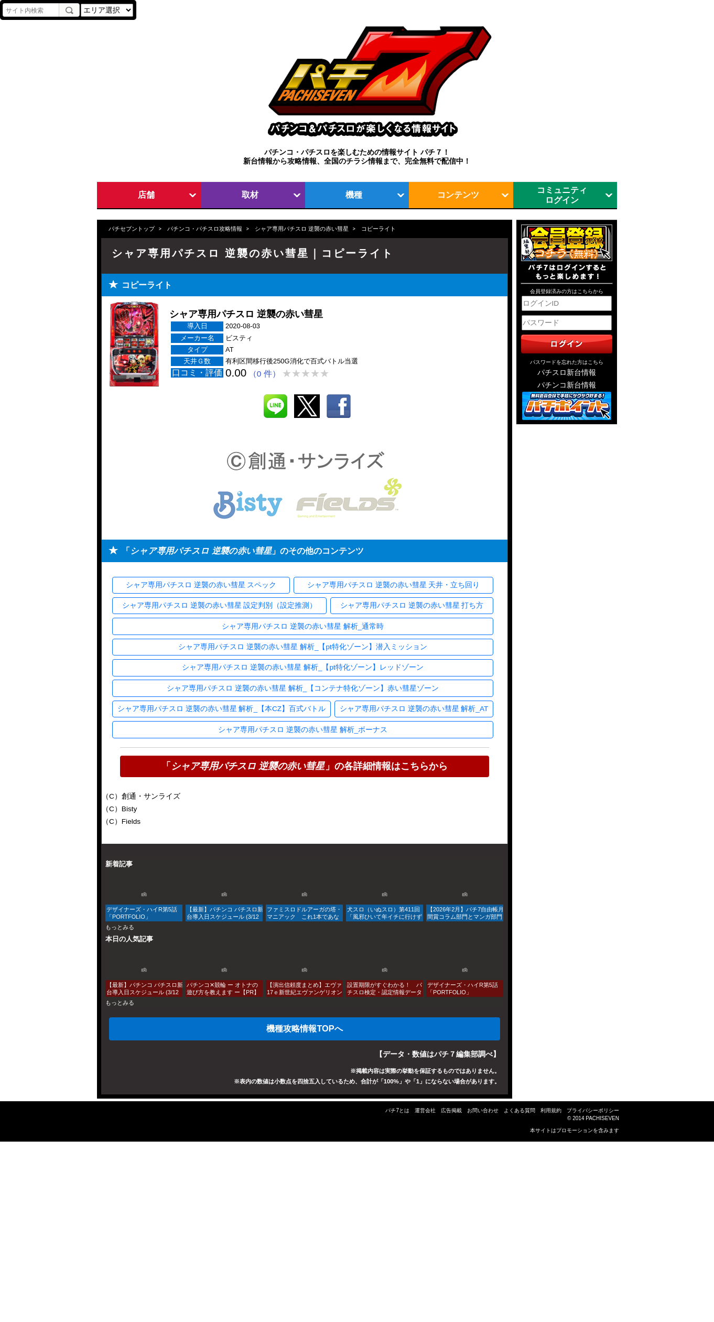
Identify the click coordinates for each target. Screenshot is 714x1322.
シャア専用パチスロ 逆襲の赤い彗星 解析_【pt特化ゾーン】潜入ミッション (302, 647)
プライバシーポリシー (593, 1110)
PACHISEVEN (602, 1118)
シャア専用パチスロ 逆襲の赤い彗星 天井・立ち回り (393, 585)
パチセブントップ (132, 228)
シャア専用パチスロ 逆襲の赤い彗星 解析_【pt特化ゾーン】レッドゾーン (302, 667)
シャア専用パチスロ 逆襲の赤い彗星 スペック (201, 585)
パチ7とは (397, 1110)
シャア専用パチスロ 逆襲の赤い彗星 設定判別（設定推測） (219, 605)
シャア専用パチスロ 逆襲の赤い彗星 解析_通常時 (303, 626)
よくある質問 (519, 1110)
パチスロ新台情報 (566, 373)
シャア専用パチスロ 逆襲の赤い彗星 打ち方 (412, 605)
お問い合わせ (483, 1110)
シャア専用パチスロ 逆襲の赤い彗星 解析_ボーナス (302, 730)
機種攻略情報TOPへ (304, 1028)
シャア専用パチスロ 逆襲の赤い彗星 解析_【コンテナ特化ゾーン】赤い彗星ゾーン (303, 688)
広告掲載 (451, 1110)
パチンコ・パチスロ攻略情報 (204, 228)
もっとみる (119, 927)
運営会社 (425, 1110)
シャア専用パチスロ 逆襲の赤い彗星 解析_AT (414, 709)
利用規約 (550, 1110)
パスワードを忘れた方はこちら (566, 362)
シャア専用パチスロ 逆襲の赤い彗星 (302, 228)
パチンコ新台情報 (566, 385)
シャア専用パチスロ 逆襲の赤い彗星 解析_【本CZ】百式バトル (221, 709)
